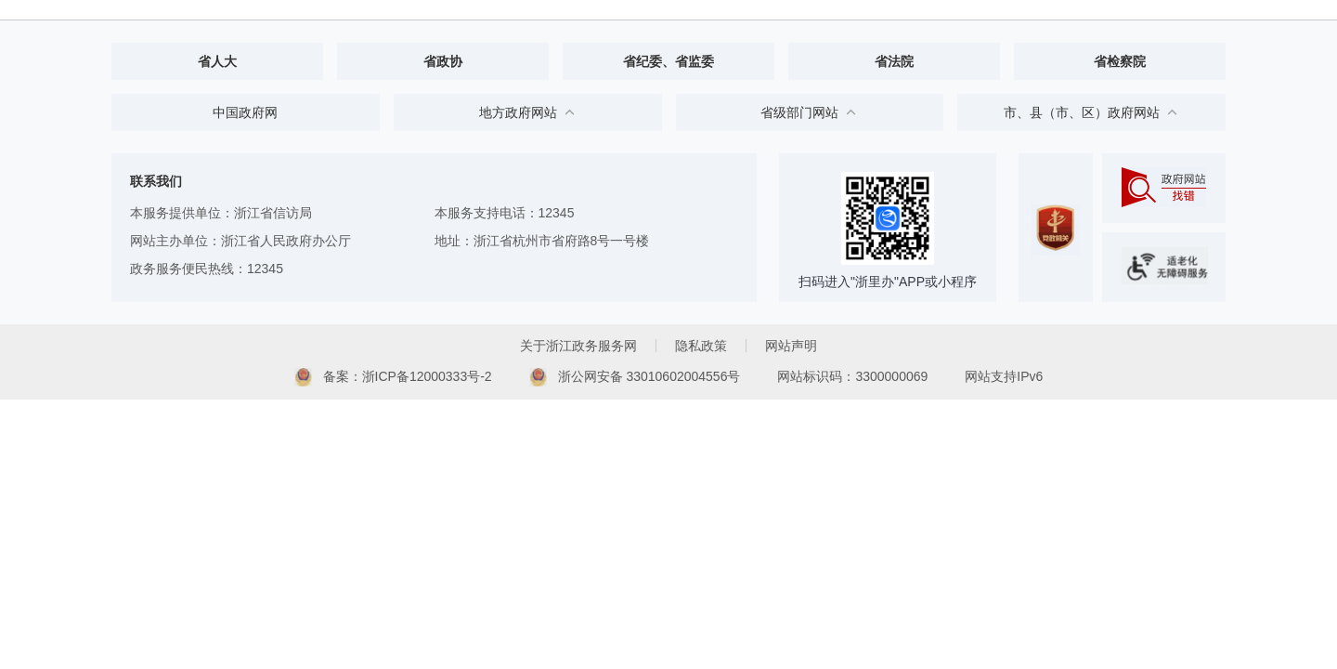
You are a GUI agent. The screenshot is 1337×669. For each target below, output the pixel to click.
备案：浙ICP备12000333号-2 (393, 377)
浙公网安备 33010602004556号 (635, 377)
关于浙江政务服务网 (578, 345)
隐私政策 (701, 345)
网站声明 (791, 345)
